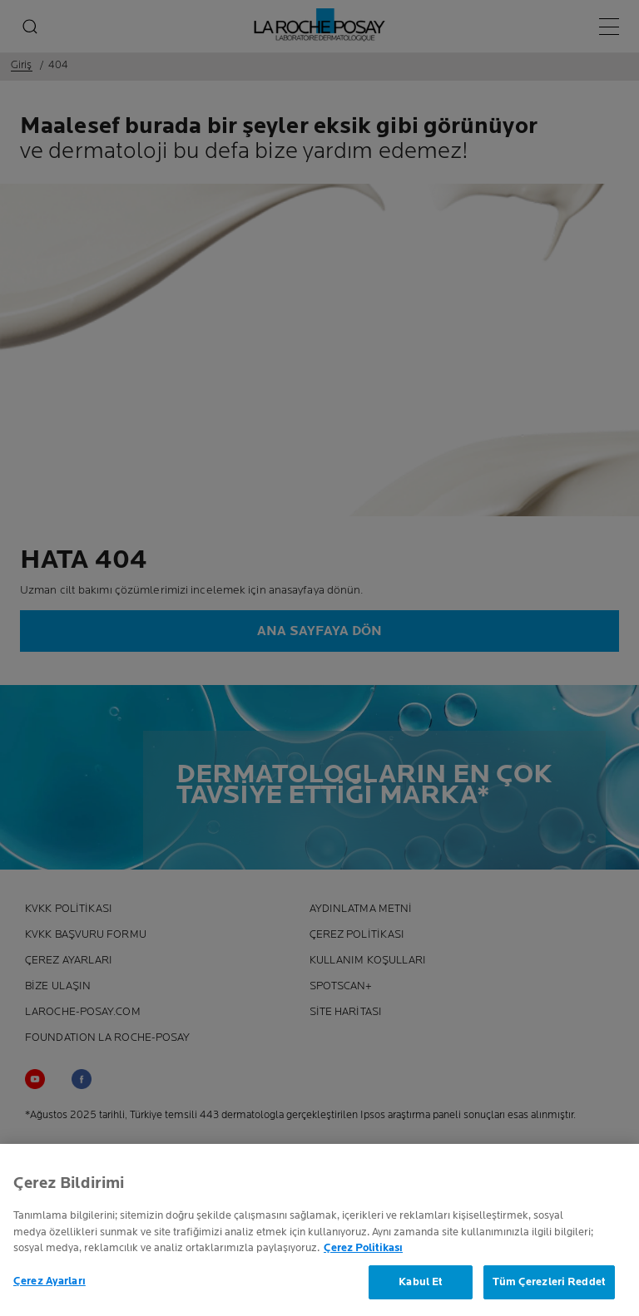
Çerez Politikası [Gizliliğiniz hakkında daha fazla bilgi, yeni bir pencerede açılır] (363, 1251)
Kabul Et (421, 1285)
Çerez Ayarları (49, 1284)
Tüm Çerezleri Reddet (549, 1285)
